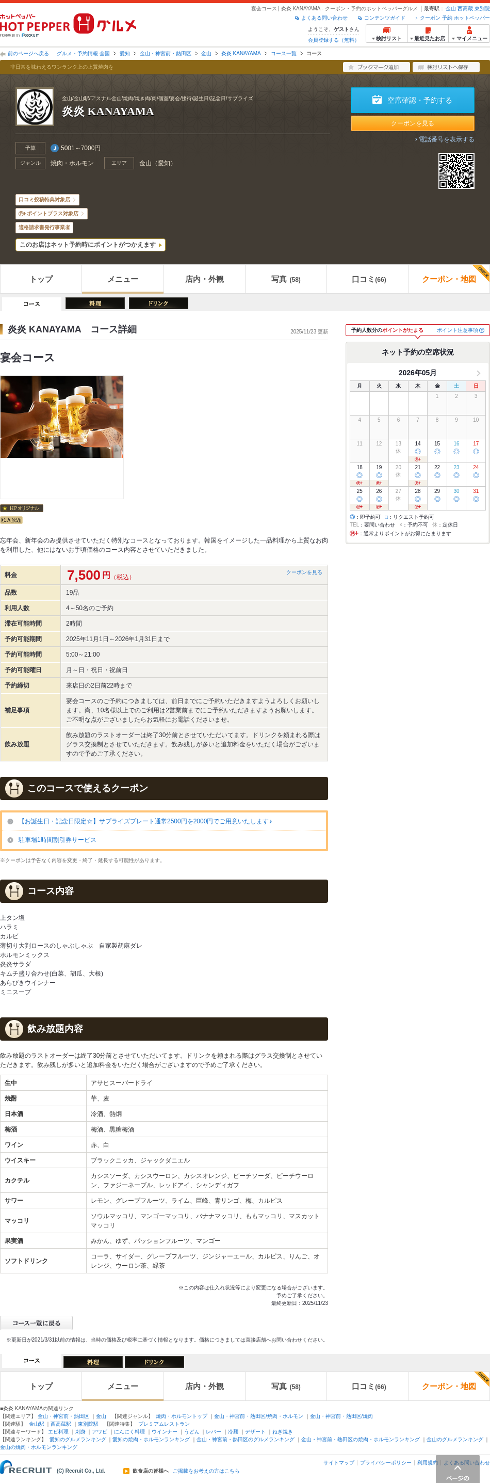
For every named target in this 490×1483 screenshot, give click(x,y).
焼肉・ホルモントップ (181, 1416)
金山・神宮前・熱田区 (165, 53)
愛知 (125, 53)
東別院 (482, 8)
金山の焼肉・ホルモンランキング (38, 1447)
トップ (41, 279)
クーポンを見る (412, 123)
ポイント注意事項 (457, 330)
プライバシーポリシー (386, 1462)
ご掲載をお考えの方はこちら (206, 1471)
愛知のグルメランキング (78, 1439)
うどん (192, 1431)
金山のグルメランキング (455, 1439)
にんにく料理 (129, 1431)
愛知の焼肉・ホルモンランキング (151, 1439)
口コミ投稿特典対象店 (44, 199)
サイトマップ (338, 1462)
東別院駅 (88, 1424)
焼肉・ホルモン (72, 163)
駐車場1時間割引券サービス (57, 839)
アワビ (99, 1431)
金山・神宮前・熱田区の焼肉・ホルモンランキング (360, 1439)
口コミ (369, 279)
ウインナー (164, 1431)
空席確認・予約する (419, 100)
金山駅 (36, 1424)
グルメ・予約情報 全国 (83, 53)
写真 (285, 279)
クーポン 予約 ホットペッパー (455, 18)
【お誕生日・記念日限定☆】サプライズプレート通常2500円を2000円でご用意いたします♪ (145, 821)
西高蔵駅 (61, 1424)
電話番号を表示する (447, 139)
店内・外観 (204, 279)
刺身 (80, 1431)
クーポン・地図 (455, 274)
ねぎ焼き (282, 1431)
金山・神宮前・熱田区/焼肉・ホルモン (258, 1416)
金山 (451, 8)
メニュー (122, 279)
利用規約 (427, 1462)
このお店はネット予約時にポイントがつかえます (88, 244)
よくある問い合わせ (324, 18)
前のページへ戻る (28, 53)
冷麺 (233, 1431)
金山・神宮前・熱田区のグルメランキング (246, 1439)
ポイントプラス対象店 (52, 213)
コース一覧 (284, 53)
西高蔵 (465, 8)
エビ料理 (58, 1431)
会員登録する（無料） (334, 40)
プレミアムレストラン (164, 1424)
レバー (213, 1431)
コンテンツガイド (384, 18)
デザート (255, 1431)
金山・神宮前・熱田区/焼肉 (341, 1416)
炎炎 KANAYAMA (241, 53)
